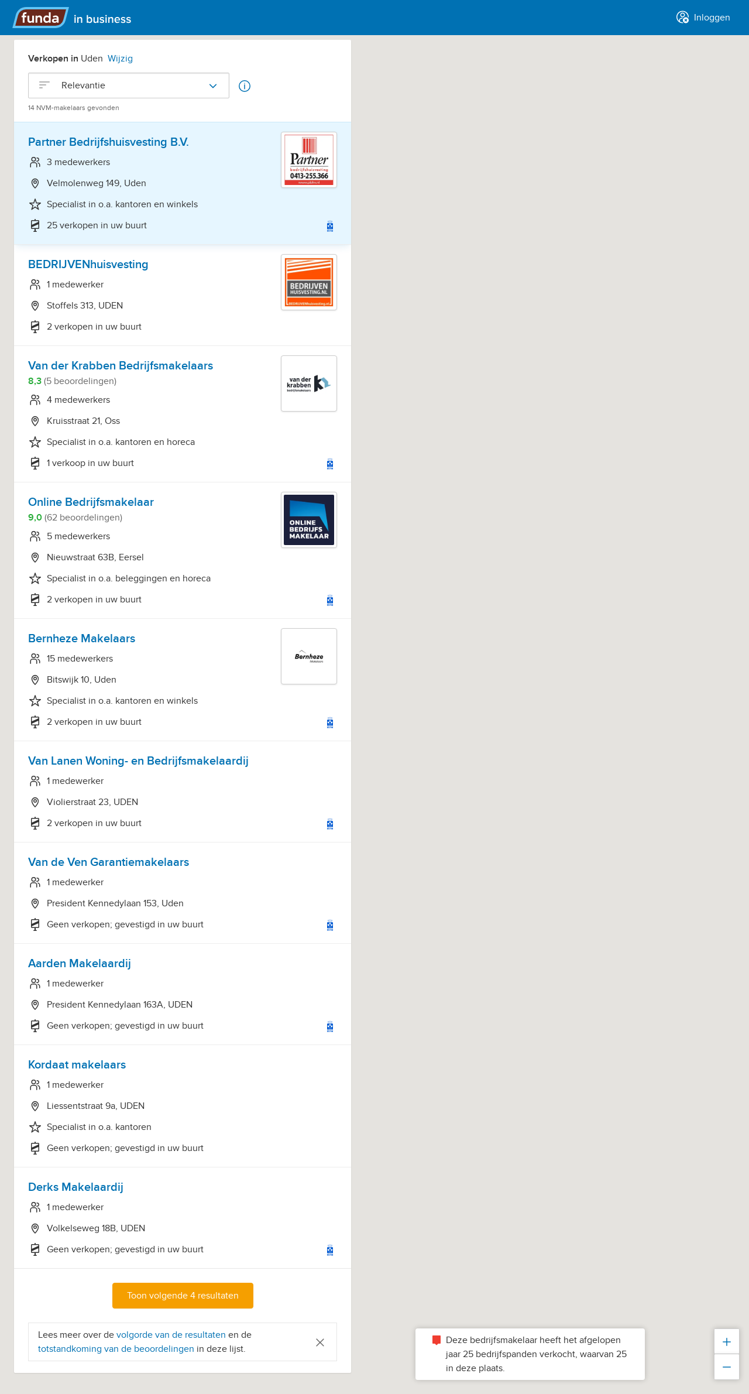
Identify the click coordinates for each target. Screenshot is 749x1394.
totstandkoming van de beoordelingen (117, 1349)
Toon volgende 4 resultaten (183, 1295)
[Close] (320, 1341)
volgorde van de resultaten (171, 1335)
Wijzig (120, 58)
